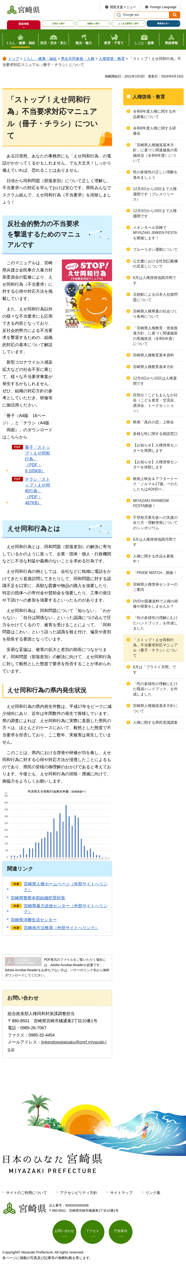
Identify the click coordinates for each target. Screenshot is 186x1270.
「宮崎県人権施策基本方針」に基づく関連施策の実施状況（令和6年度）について (155, 153)
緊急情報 (24, 23)
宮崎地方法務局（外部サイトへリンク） (61, 928)
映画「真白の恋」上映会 (153, 422)
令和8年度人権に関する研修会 (154, 130)
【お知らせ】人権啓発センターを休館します (155, 464)
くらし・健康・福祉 (40, 59)
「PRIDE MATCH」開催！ (155, 573)
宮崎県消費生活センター (34, 920)
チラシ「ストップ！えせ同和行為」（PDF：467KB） (37, 491)
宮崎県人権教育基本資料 (153, 355)
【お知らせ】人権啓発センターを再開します (155, 447)
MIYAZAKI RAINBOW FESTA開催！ (151, 503)
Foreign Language (163, 7)
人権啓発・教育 (112, 59)
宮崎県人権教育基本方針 (153, 367)
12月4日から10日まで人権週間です (155, 213)
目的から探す (58, 23)
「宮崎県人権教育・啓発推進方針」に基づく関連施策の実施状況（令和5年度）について (155, 336)
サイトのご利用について (26, 1193)
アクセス (92, 1231)
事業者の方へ (163, 23)
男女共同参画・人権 (77, 59)
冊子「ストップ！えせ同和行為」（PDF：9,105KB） (37, 459)
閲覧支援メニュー (123, 7)
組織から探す (93, 23)
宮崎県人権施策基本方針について (155, 708)
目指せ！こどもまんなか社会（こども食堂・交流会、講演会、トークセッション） (155, 403)
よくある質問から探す (128, 23)
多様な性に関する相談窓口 (155, 434)
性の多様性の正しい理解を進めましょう (155, 174)
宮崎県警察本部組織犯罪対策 (38, 898)
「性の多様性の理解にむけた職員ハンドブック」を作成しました (155, 689)
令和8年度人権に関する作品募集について (154, 113)
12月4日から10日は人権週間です (155, 380)
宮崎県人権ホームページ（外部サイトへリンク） (65, 887)
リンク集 (153, 1193)
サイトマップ (121, 1193)
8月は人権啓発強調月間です (154, 280)
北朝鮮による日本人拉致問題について (155, 297)
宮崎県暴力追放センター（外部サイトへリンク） (65, 909)
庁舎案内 (120, 1231)
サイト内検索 (118, 15)
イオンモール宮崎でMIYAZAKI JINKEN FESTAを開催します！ (155, 233)
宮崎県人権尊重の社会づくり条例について (155, 313)
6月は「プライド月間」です (154, 669)
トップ (13, 59)
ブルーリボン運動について (155, 249)
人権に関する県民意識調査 (155, 722)
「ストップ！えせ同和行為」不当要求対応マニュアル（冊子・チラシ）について (155, 648)
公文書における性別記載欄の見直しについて (155, 263)
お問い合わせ (64, 1231)
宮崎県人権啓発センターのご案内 (155, 587)
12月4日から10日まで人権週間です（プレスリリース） (155, 194)
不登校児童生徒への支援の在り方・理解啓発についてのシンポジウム (155, 522)
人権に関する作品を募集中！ (153, 558)
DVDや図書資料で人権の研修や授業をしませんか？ (155, 603)
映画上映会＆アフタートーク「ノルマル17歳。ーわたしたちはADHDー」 (155, 484)
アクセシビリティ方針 (78, 1193)
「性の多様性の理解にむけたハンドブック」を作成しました (155, 623)
